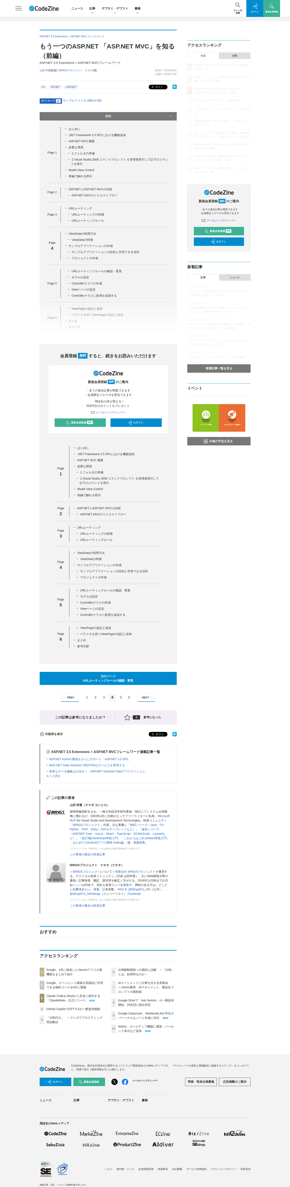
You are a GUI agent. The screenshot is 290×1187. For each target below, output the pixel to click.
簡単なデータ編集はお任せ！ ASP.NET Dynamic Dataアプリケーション (97, 771)
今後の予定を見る (218, 441)
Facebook (134, 893)
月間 (234, 55)
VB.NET (55, 87)
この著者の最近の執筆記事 (87, 854)
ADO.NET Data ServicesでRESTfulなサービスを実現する (87, 765)
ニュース (77, 8)
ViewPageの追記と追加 (95, 628)
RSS (121, 889)
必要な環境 (76, 147)
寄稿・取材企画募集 (201, 1081)
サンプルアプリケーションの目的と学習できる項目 (105, 252)
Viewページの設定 (83, 289)
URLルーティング (80, 208)
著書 (96, 889)
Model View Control (81, 170)
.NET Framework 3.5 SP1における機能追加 (97, 135)
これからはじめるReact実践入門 (145, 838)
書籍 (137, 9)
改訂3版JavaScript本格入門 (100, 838)
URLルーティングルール (87, 220)
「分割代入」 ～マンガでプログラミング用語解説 (216, 357)
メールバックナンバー (108, 412)
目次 (139, 116)
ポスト (157, 87)
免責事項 (163, 1169)
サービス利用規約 (196, 1169)
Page (52, 152)
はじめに (74, 129)
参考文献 (83, 646)
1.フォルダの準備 (83, 153)
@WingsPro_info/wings (85, 893)
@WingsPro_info (139, 889)
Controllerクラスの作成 (86, 283)
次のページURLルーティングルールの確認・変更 (108, 678)
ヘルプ (108, 1169)
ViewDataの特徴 (82, 239)
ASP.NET (71, 87)
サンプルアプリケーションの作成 (91, 246)
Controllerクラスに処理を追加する (94, 295)
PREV (69, 697)
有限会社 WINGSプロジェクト (135, 871)
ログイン (135, 423)
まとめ (81, 640)
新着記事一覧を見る (219, 368)
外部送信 (245, 1169)
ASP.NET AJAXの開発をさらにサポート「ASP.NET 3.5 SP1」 (90, 759)
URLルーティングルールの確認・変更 (96, 271)
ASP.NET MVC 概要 (82, 141)
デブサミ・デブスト (115, 9)
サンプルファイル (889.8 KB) (82, 100)
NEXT (147, 697)
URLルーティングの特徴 (87, 214)
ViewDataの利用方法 (82, 233)
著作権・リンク (125, 1169)
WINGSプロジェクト (86, 825)
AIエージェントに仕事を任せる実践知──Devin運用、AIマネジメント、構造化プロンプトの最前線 (146, 987)
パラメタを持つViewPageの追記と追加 (106, 634)
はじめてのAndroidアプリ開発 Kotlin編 (98, 842)
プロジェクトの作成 (84, 258)
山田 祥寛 (45, 70)
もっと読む (53, 775)
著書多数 (139, 842)
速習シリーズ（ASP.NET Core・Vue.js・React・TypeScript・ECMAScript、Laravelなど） (117, 834)
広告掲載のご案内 (235, 1081)
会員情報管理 (146, 1169)
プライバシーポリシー (223, 1169)
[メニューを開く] (18, 8)
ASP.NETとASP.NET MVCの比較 (90, 189)
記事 (92, 9)
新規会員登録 (79, 423)
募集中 (127, 885)
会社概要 (177, 1169)
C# (43, 87)
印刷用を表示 (51, 734)
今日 (203, 55)
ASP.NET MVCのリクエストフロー (94, 195)
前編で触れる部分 (80, 176)
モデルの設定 (80, 277)
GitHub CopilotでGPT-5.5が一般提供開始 (73, 1009)
